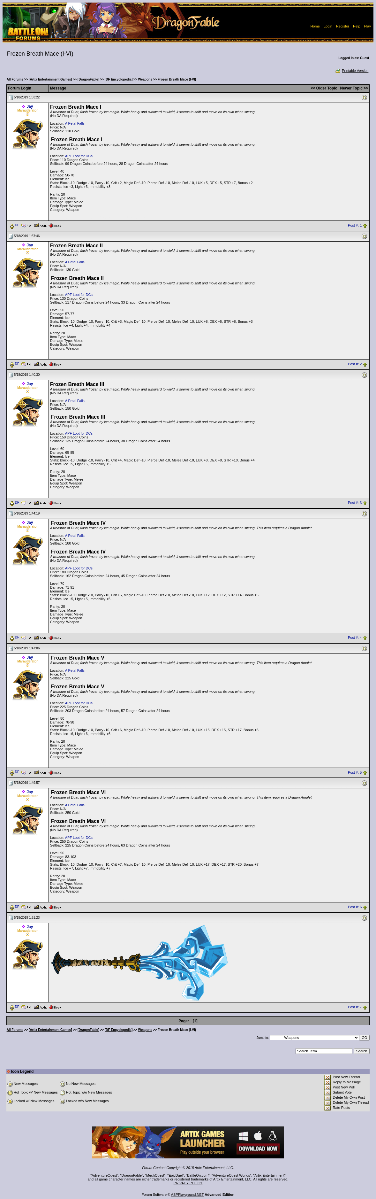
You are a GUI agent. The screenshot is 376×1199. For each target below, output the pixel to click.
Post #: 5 (355, 772)
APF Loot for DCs (79, 156)
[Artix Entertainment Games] (50, 79)
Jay (29, 106)
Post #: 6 (355, 907)
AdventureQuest (104, 1175)
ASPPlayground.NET (187, 1194)
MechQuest (155, 1175)
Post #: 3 (355, 503)
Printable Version (351, 71)
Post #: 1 (355, 225)
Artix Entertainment (269, 1175)
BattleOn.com (197, 1175)
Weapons (145, 79)
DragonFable (132, 1175)
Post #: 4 (355, 637)
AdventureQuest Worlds (231, 1175)
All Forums (15, 79)
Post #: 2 (355, 364)
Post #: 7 (355, 1007)
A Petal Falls (75, 123)
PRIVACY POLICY (188, 1183)
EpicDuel (176, 1175)
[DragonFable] (88, 79)
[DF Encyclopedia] (118, 79)
